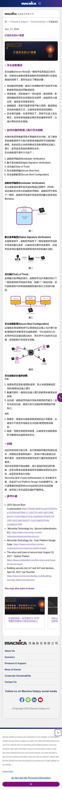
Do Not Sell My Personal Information (31, 778)
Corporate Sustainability (18, 676)
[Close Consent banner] (58, 733)
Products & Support (15, 663)
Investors (10, 657)
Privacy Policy (7, 771)
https (24, 509)
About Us (10, 651)
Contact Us (11, 682)
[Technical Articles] (37, 22)
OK (31, 784)
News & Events (13, 669)
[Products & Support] (18, 22)
